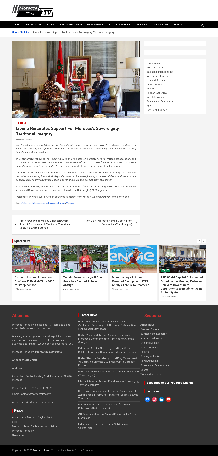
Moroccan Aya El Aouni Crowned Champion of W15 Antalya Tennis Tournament (130, 281)
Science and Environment (161, 101)
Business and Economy (70, 25)
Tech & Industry (95, 25)
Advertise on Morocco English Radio (32, 417)
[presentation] (199, 241)
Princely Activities (157, 92)
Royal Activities (32, 25)
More (176, 25)
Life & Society (142, 25)
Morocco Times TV (23, 430)
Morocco (70, 203)
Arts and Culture (156, 67)
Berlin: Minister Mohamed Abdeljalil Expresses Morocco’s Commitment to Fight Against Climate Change (106, 339)
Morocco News (155, 84)
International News (157, 76)
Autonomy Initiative (30, 203)
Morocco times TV (43, 450)
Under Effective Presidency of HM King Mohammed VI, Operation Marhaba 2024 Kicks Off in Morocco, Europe (107, 362)
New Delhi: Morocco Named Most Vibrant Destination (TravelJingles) (108, 222)
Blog (14, 421)
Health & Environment (119, 25)
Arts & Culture (162, 25)
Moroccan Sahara (56, 203)
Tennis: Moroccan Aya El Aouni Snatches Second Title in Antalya (83, 281)
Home (17, 25)
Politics (50, 25)
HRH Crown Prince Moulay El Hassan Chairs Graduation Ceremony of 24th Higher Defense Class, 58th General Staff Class (108, 325)
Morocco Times (24, 140)
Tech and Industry (157, 109)
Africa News (153, 63)
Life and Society (156, 80)
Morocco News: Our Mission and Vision (34, 426)
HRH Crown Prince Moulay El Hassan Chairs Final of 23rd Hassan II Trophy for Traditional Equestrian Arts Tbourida (45, 224)
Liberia (44, 203)
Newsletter (18, 435)
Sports (150, 105)
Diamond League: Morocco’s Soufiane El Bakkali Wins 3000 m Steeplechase (34, 281)
